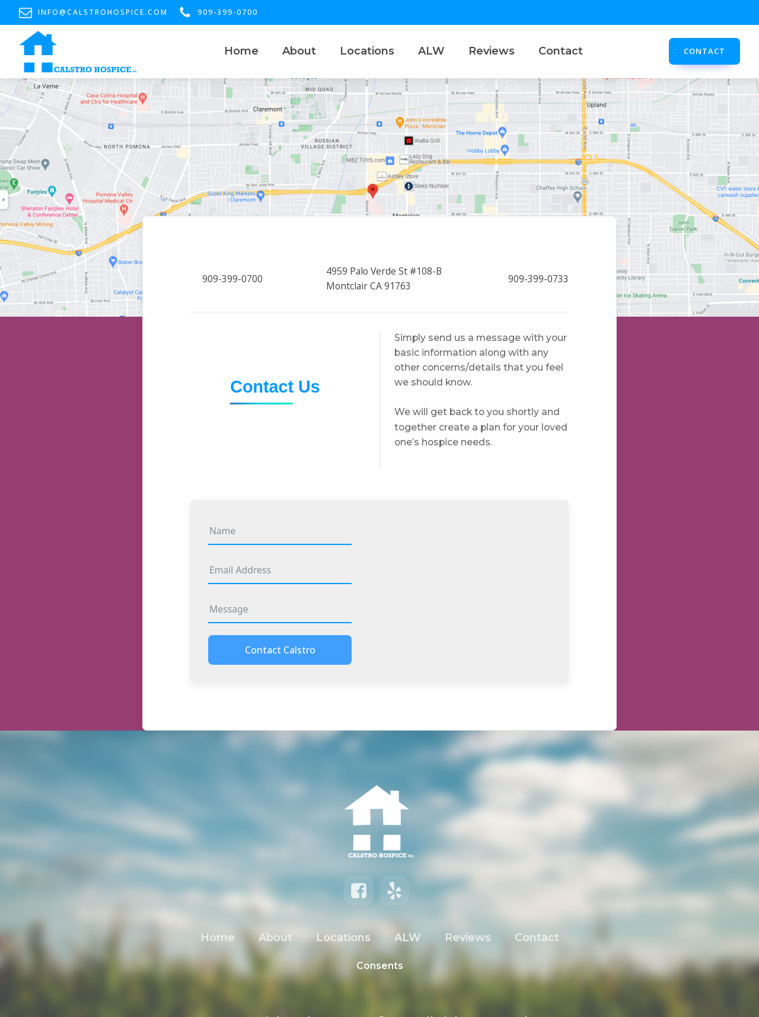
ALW (431, 51)
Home (241, 51)
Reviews (491, 51)
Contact (560, 51)
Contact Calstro (280, 649)
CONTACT (704, 51)
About (299, 51)
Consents (379, 965)
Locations (367, 51)
